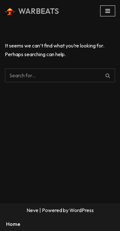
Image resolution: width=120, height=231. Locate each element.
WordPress (81, 210)
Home (13, 224)
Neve (32, 210)
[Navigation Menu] (107, 10)
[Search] (53, 75)
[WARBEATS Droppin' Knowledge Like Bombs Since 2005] (32, 11)
